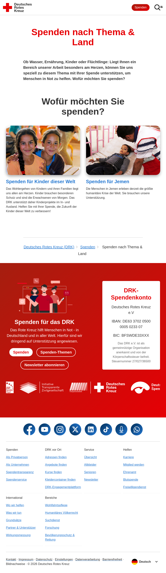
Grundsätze (13, 520)
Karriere (128, 457)
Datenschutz (44, 559)
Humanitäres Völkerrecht (61, 512)
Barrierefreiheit (112, 559)
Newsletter (91, 479)
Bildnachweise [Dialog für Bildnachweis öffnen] (15, 564)
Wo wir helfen (15, 505)
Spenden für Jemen (107, 181)
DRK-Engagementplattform (63, 487)
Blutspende (130, 479)
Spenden (141, 7)
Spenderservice (16, 479)
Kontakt (11, 559)
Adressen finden (56, 457)
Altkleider (90, 464)
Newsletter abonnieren (44, 365)
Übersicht (90, 457)
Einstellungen (64, 559)
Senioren (90, 472)
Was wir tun (13, 512)
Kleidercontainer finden (60, 479)
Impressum (26, 559)
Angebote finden (56, 464)
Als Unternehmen (17, 464)
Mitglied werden (133, 464)
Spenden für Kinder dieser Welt (40, 181)
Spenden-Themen (56, 352)
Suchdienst (52, 520)
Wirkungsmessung (18, 535)
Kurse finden (53, 472)
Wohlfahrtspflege (56, 505)
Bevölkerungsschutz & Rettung (60, 537)
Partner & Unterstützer (21, 527)
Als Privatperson (17, 457)
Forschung (52, 527)
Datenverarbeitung (87, 559)
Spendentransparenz (20, 472)
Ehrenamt (129, 472)
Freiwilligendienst (134, 487)
